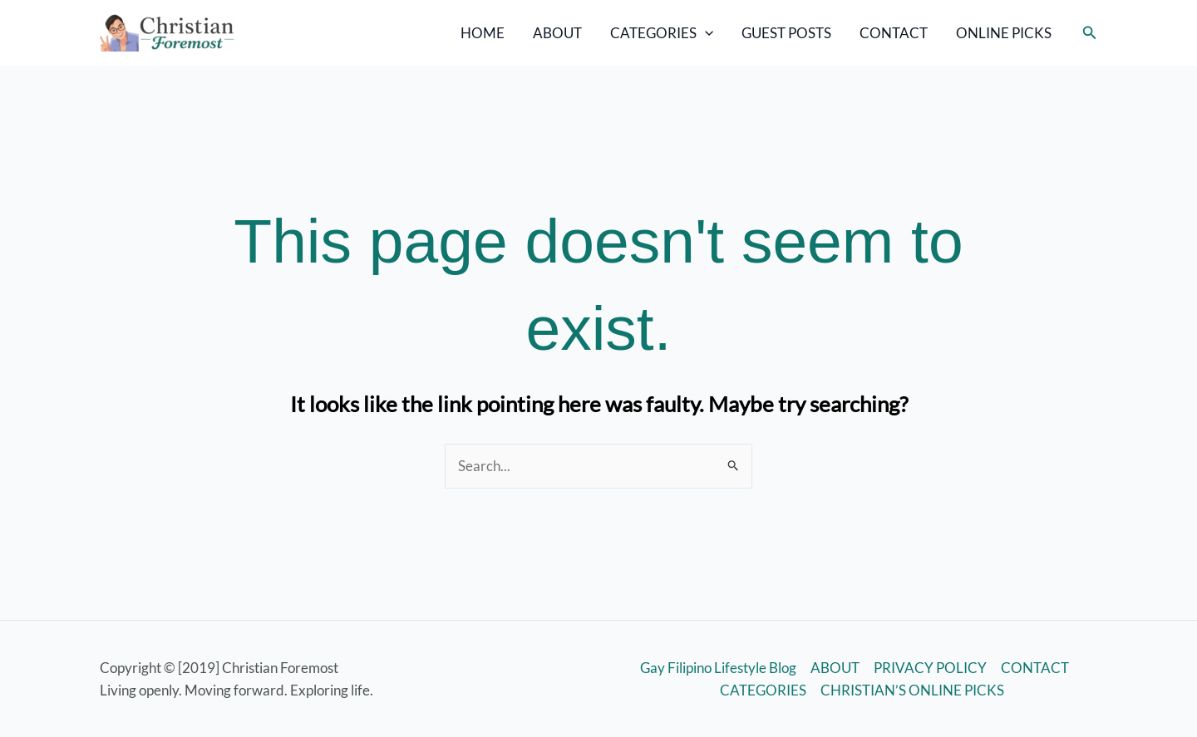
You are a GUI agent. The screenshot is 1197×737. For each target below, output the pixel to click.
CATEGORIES (661, 33)
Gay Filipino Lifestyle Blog (718, 667)
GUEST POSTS (786, 33)
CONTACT (894, 33)
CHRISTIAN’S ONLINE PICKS (912, 690)
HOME (483, 33)
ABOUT (557, 33)
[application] (705, 33)
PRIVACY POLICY (930, 667)
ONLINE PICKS (1004, 33)
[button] (1089, 32)
